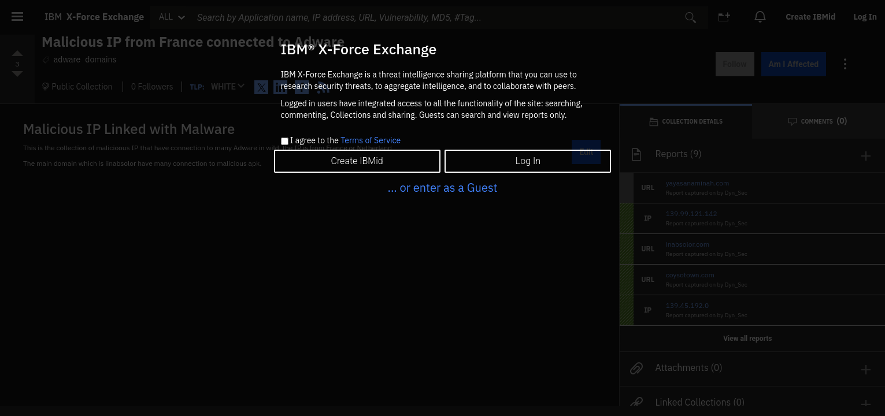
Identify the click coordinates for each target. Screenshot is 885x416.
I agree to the (345, 141)
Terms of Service (370, 140)
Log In (528, 160)
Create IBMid (357, 160)
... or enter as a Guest (442, 187)
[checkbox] (284, 141)
